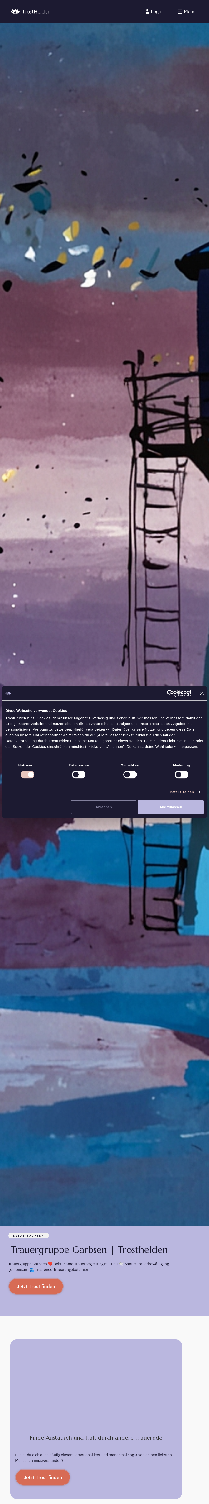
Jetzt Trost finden (36, 1286)
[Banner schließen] (202, 693)
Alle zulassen (170, 807)
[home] (30, 12)
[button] (187, 11)
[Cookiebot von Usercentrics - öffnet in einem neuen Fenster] (170, 693)
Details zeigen (182, 792)
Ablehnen (104, 807)
